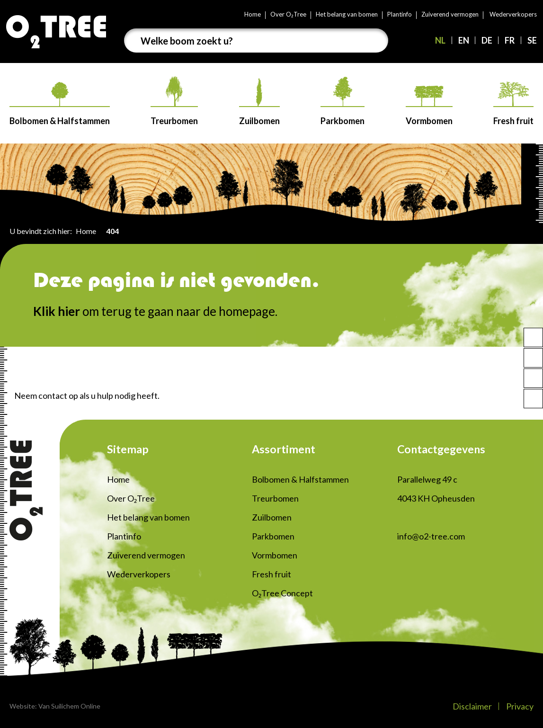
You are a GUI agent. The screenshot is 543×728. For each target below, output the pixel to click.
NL (440, 40)
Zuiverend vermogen (450, 14)
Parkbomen (342, 101)
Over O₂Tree (288, 14)
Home (252, 14)
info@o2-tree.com (431, 536)
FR (510, 40)
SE (532, 40)
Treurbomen (174, 101)
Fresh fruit (513, 103)
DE (486, 40)
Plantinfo (399, 14)
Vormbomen (429, 106)
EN (463, 40)
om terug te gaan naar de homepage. (155, 311)
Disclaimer (472, 706)
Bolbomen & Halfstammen (59, 104)
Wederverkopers (513, 14)
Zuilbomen (259, 102)
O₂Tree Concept (282, 593)
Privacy (520, 706)
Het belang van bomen (347, 14)
